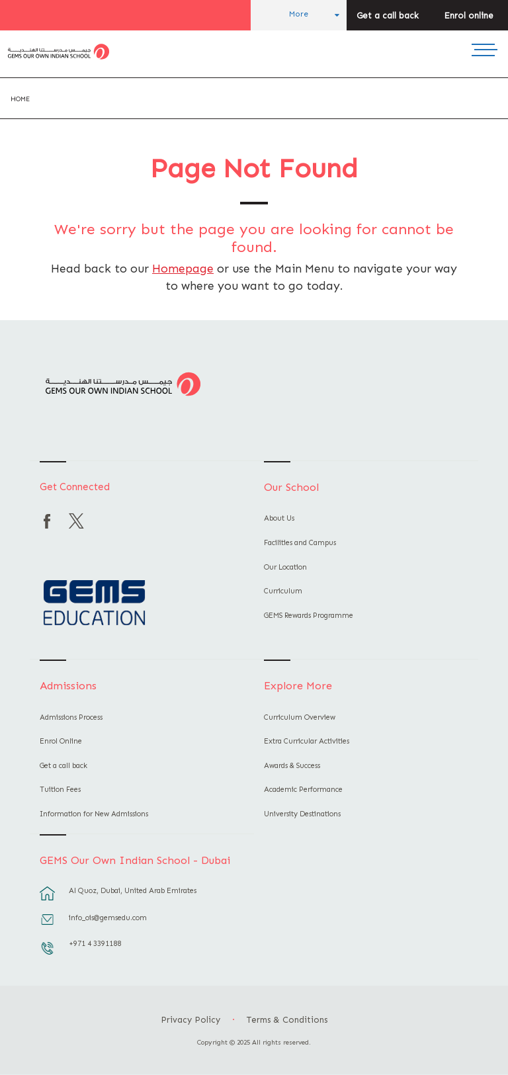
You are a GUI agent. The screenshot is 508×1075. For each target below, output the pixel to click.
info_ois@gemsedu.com (108, 918)
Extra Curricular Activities (306, 741)
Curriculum (283, 591)
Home (20, 99)
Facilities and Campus (300, 542)
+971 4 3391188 (95, 943)
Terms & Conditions (287, 1020)
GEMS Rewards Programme (308, 615)
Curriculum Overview (299, 717)
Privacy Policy (190, 1020)
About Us (279, 518)
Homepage (183, 268)
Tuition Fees (60, 789)
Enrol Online (61, 741)
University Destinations (302, 814)
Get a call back (388, 16)
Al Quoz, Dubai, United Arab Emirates (132, 890)
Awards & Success (292, 765)
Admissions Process (71, 717)
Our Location (285, 567)
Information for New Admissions (94, 814)
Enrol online (468, 16)
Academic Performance (303, 789)
